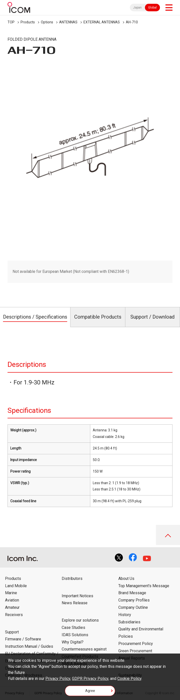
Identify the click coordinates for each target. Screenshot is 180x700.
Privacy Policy (57, 678)
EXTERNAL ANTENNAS (101, 22)
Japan (137, 7)
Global (152, 7)
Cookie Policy (129, 678)
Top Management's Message (143, 585)
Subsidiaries (129, 622)
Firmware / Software (23, 639)
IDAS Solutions (75, 634)
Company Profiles (134, 600)
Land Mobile (16, 585)
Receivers (14, 614)
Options (47, 22)
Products (28, 22)
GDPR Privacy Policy (90, 678)
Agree (90, 691)
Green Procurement (135, 650)
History (124, 614)
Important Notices (77, 595)
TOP (11, 22)
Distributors (72, 578)
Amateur (12, 607)
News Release (74, 603)
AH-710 (132, 22)
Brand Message (132, 592)
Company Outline (133, 607)
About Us (126, 578)
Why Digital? (72, 642)
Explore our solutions (80, 620)
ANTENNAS (68, 22)
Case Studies (73, 627)
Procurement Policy (135, 643)
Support (12, 632)
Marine (11, 592)
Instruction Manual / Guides (29, 646)
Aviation (12, 600)
